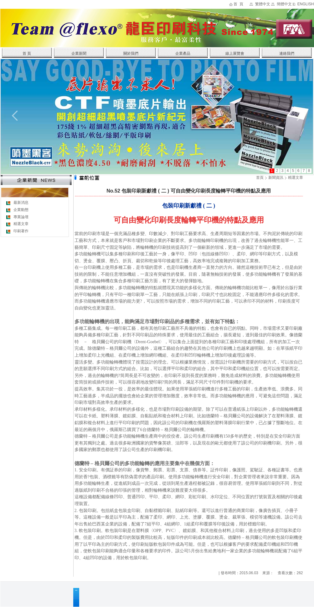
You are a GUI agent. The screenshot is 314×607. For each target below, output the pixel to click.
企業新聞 (78, 53)
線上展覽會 (234, 53)
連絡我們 (286, 53)
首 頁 (238, 4)
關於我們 (130, 53)
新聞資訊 (275, 177)
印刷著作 (20, 231)
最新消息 (20, 202)
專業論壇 (20, 217)
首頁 (260, 177)
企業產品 (182, 53)
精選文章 (20, 224)
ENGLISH (305, 4)
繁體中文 (262, 4)
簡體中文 (284, 4)
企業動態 (20, 210)
